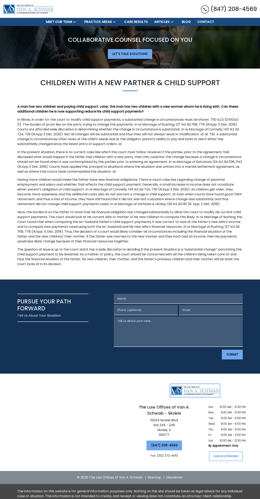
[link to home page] (28, 9)
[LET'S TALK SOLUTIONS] (130, 54)
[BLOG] (186, 22)
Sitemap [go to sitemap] (154, 477)
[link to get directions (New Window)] (164, 428)
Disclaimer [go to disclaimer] (174, 477)
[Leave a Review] (226, 456)
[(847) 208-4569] (164, 445)
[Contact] (206, 22)
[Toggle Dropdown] (75, 22)
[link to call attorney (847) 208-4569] (229, 8)
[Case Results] (135, 22)
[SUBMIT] (232, 354)
